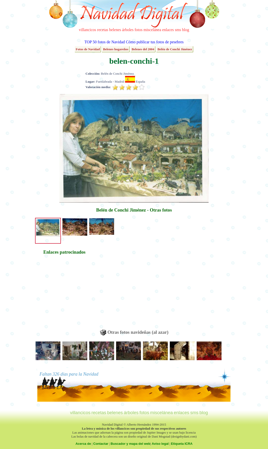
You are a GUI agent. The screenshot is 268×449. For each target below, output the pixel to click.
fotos (138, 30)
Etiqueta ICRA (182, 444)
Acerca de (83, 444)
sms (178, 30)
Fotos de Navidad (88, 49)
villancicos (87, 30)
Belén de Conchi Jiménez (174, 49)
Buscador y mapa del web (130, 444)
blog (185, 30)
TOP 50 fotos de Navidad (104, 42)
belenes (115, 30)
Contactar (100, 444)
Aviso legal (160, 444)
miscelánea (152, 30)
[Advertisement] (64, 294)
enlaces (168, 30)
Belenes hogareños (115, 49)
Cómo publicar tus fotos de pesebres (154, 42)
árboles (128, 30)
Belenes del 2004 (143, 49)
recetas (102, 30)
